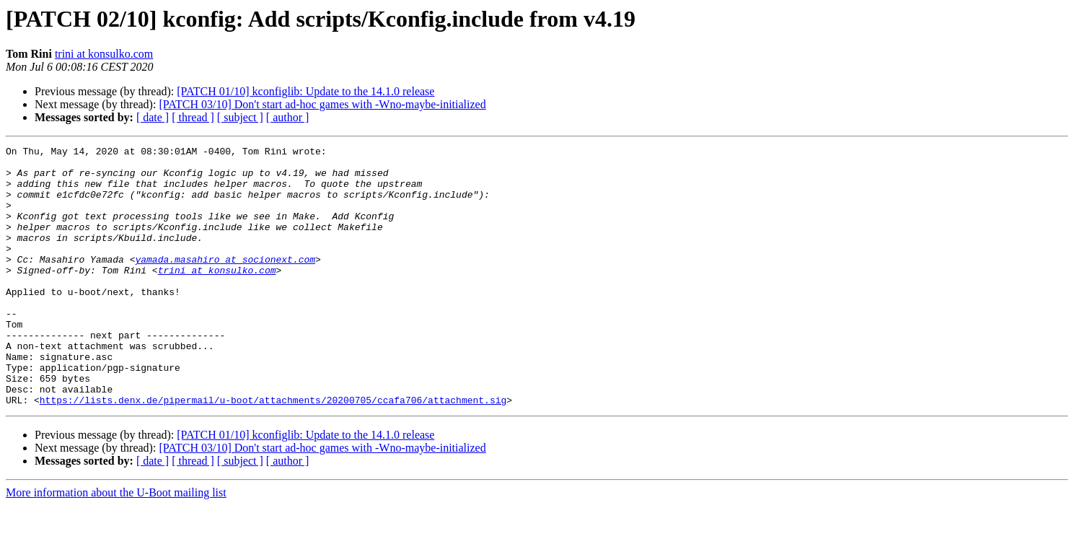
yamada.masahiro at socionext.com (225, 282)
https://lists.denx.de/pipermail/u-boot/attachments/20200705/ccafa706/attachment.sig (273, 451)
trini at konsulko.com (104, 54)
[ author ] (287, 117)
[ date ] (152, 117)
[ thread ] (193, 117)
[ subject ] (240, 117)
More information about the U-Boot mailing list (116, 544)
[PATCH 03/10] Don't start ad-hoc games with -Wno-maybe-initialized (322, 104)
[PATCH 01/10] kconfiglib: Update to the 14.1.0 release (305, 91)
